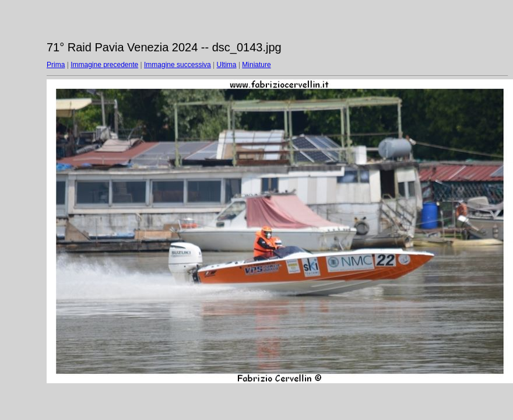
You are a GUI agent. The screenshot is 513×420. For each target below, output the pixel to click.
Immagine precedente (104, 65)
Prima (56, 65)
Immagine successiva (177, 65)
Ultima (227, 65)
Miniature (256, 65)
